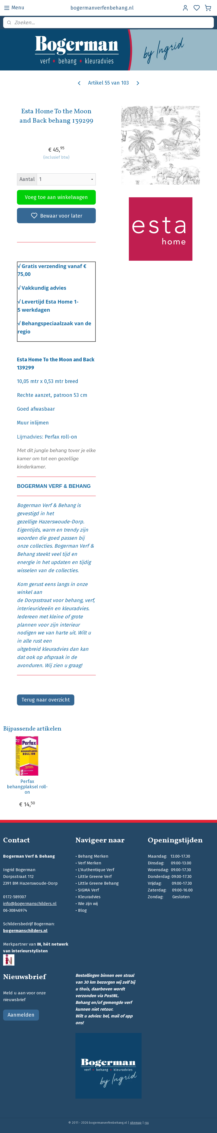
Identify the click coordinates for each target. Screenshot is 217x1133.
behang (73, 600)
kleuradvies (75, 608)
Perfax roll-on (61, 436)
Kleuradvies (89, 896)
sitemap (136, 1123)
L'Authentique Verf (96, 869)
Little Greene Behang (98, 883)
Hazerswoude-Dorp (60, 522)
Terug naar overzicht (45, 700)
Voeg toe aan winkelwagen (56, 197)
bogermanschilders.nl (25, 930)
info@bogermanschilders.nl (30, 903)
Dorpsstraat (37, 600)
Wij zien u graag (63, 665)
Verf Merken (89, 863)
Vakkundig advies (44, 287)
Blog (82, 910)
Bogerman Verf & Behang (46, 505)
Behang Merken (93, 856)
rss (147, 1123)
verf (89, 600)
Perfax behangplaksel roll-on (27, 787)
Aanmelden (21, 1015)
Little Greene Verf (95, 876)
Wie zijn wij (88, 903)
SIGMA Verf (88, 890)
